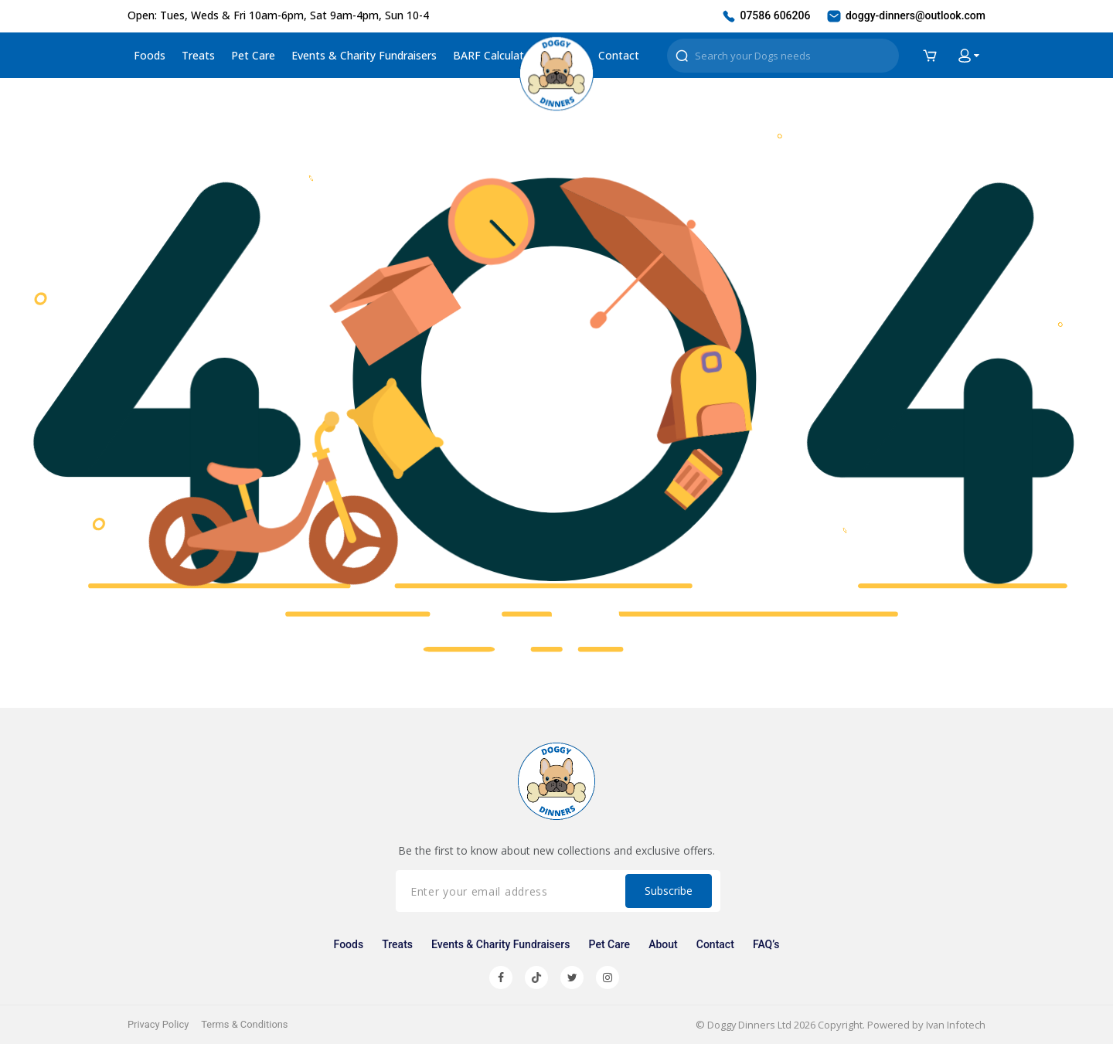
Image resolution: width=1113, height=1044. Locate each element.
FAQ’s (764, 944)
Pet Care (253, 55)
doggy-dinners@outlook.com (905, 16)
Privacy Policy (158, 1024)
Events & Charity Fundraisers (364, 55)
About (663, 944)
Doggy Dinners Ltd (747, 1025)
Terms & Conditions (245, 1024)
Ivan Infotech (954, 1025)
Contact (618, 55)
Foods (149, 55)
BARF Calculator (494, 55)
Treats (198, 55)
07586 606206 (765, 16)
